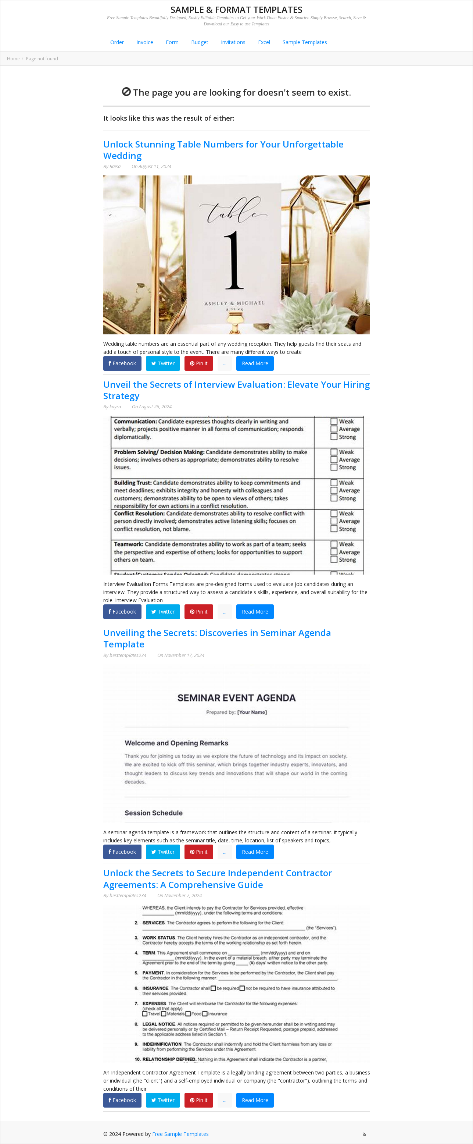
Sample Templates (304, 42)
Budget (199, 42)
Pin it (199, 363)
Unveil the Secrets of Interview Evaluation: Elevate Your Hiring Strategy (236, 390)
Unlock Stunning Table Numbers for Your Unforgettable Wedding (223, 149)
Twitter (163, 363)
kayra (115, 406)
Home (13, 59)
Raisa (115, 166)
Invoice (144, 42)
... (224, 363)
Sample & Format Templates (236, 9)
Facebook (122, 363)
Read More (255, 363)
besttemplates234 (128, 655)
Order (116, 42)
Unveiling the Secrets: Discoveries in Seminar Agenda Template (217, 638)
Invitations (232, 42)
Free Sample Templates (180, 1133)
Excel (263, 42)
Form (171, 42)
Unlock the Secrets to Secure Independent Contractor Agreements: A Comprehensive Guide (217, 878)
